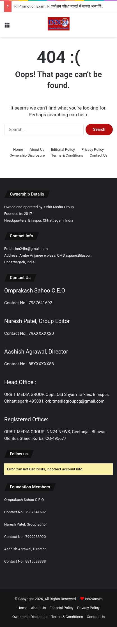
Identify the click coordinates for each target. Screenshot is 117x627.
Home (18, 149)
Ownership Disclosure (27, 155)
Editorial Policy (63, 149)
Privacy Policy (92, 149)
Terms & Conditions (67, 155)
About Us (36, 149)
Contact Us (98, 155)
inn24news (94, 599)
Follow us (19, 453)
